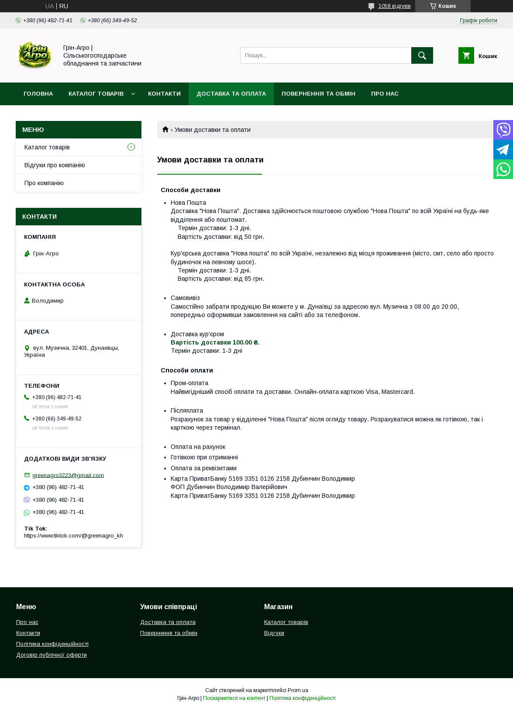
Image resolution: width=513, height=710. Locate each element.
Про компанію (44, 182)
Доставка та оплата (231, 93)
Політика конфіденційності (52, 644)
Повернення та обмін (318, 93)
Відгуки (274, 633)
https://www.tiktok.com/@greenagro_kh (73, 535)
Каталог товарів (96, 93)
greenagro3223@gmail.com (68, 475)
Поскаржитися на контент (234, 698)
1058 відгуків (395, 6)
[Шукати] (422, 55)
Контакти (164, 93)
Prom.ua (298, 690)
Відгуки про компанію (54, 165)
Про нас (385, 93)
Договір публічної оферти (51, 654)
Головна (38, 93)
